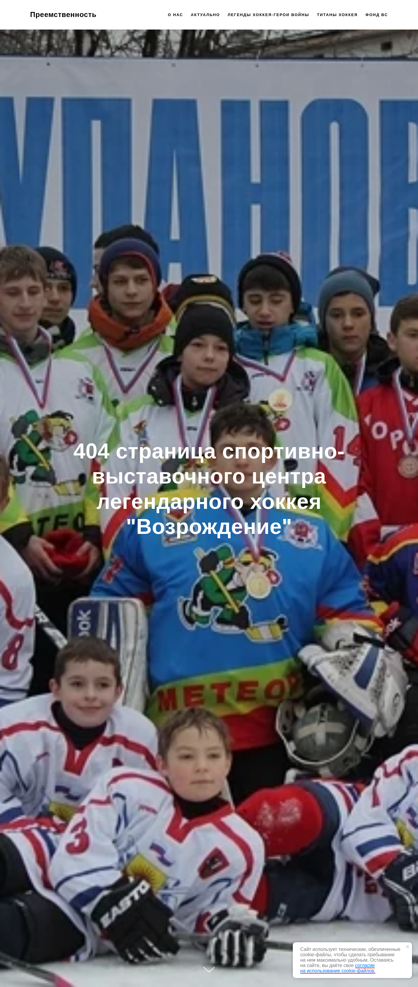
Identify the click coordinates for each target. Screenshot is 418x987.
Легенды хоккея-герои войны (268, 15)
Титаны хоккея (337, 15)
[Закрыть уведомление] (408, 947)
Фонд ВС (377, 15)
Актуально (205, 15)
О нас (175, 15)
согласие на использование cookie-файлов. (337, 968)
